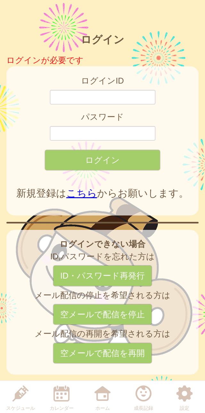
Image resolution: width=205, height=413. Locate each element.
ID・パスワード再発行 (102, 275)
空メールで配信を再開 (102, 353)
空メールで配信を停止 (102, 314)
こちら (81, 193)
